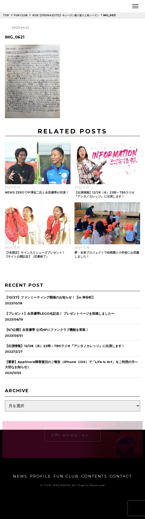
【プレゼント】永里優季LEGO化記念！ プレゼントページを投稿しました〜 (59, 313)
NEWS (20, 476)
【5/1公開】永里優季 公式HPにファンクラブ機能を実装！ (47, 330)
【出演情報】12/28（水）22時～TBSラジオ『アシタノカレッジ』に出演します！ (104, 194)
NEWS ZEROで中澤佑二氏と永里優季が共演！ (37, 192)
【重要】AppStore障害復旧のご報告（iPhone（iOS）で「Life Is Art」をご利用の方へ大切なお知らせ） (71, 364)
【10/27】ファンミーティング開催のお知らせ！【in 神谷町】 (50, 297)
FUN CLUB (66, 476)
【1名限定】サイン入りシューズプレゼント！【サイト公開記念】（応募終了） (35, 254)
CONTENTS (94, 476)
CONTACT (120, 476)
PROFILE (40, 476)
